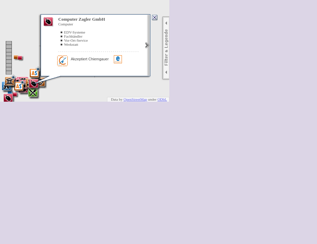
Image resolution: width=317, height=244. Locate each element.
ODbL (162, 99)
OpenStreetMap (135, 99)
